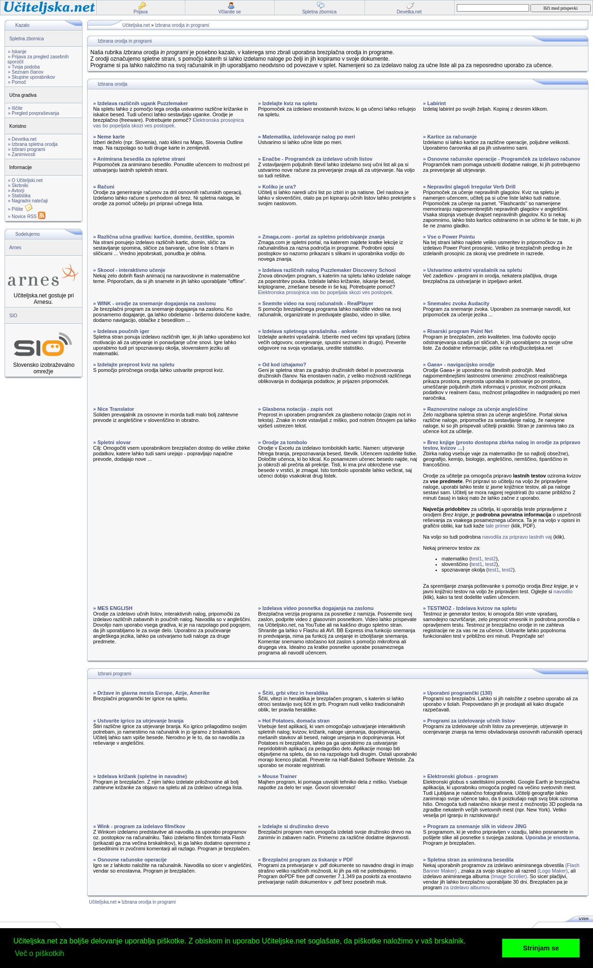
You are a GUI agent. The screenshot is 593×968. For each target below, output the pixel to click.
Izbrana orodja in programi (182, 25)
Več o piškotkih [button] (39, 953)
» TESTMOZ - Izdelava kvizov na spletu (470, 608)
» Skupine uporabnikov (31, 77)
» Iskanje (17, 51)
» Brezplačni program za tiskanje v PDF (305, 859)
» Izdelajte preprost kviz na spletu (133, 364)
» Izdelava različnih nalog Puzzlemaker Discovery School (327, 270)
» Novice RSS (26, 216)
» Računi (103, 186)
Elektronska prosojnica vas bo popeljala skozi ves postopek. (168, 122)
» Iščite (15, 108)
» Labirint (434, 103)
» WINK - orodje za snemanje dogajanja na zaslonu (154, 303)
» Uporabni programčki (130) (457, 693)
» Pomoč (17, 82)
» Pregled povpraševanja (33, 113)
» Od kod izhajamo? (282, 364)
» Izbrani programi (26, 149)
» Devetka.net (22, 139)
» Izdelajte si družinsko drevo (293, 826)
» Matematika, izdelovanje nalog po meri (306, 136)
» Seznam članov (26, 72)
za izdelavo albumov (466, 887)
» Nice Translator (113, 409)
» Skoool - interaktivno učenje (129, 270)
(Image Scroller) (509, 876)
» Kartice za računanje (450, 136)
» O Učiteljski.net (25, 180)
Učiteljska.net (136, 25)
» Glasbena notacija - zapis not (295, 409)
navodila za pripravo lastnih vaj (517, 537)
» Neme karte (109, 136)
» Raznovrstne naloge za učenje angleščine (475, 409)
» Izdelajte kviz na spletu (287, 103)
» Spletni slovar (112, 442)
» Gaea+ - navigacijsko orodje (459, 364)
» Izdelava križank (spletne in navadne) (140, 776)
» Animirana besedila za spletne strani (139, 159)
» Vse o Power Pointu (449, 236)
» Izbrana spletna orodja (32, 144)
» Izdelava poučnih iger (121, 331)
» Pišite (20, 209)
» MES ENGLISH (112, 608)
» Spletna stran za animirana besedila (468, 859)
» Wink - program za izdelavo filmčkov (139, 826)
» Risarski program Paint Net (457, 331)
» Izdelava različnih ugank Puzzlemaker (140, 103)
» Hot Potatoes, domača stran (294, 720)
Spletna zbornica (26, 38)
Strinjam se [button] (541, 948)
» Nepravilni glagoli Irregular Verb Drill (469, 186)
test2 (490, 558)
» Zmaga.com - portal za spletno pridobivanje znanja (321, 236)
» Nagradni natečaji (28, 200)
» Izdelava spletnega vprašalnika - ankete (308, 331)
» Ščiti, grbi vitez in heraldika (293, 693)
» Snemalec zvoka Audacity (456, 303)
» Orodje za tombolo (282, 442)
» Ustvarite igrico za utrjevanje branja (138, 720)
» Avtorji (16, 190)
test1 (476, 558)
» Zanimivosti (21, 154)
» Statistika (19, 195)
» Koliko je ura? (277, 186)
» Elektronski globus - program (460, 776)
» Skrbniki (18, 185)
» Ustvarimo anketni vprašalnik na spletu (472, 270)
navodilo (563, 591)
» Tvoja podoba (24, 66)
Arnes (15, 247)
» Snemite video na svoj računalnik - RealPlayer (315, 303)
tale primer (498, 525)
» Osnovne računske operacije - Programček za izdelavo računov (501, 159)
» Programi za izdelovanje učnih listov (469, 720)
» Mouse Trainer (277, 776)
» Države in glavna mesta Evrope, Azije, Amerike (151, 693)
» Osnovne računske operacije (130, 859)
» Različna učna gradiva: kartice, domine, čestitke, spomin (163, 236)
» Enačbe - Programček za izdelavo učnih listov (315, 159)
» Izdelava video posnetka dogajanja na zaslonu (315, 608)
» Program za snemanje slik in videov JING (475, 826)
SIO (13, 315)
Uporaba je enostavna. (552, 837)
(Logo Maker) (552, 871)
